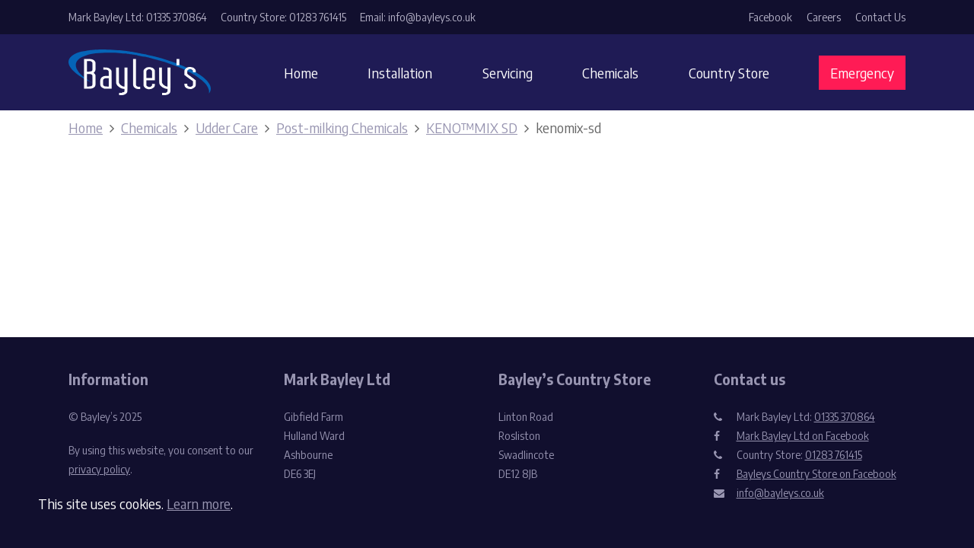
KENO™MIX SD (471, 127)
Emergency (862, 72)
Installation (400, 72)
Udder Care (227, 127)
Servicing (507, 72)
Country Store (729, 72)
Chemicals (610, 72)
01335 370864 (844, 416)
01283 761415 (833, 454)
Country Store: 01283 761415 (283, 17)
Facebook (770, 17)
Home (301, 72)
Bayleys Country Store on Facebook (816, 473)
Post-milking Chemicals (342, 127)
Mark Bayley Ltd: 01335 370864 (137, 17)
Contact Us (880, 17)
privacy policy (99, 469)
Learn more (199, 503)
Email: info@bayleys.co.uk (418, 17)
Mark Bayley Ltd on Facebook (803, 435)
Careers (824, 17)
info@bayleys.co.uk (780, 492)
